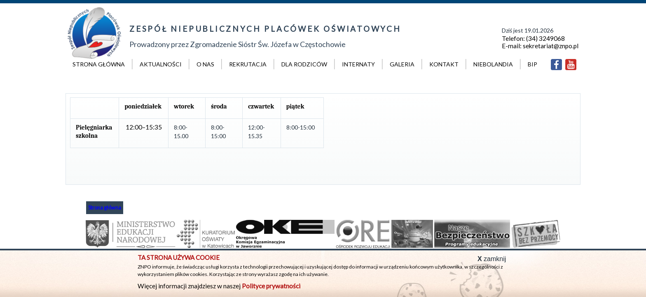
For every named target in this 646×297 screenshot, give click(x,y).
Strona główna (99, 64)
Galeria (402, 64)
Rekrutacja (248, 64)
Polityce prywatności (271, 286)
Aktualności (161, 64)
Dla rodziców (304, 64)
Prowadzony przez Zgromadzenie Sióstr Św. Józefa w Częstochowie (264, 35)
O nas (205, 64)
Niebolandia (493, 64)
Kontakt (444, 64)
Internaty (358, 64)
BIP (532, 64)
